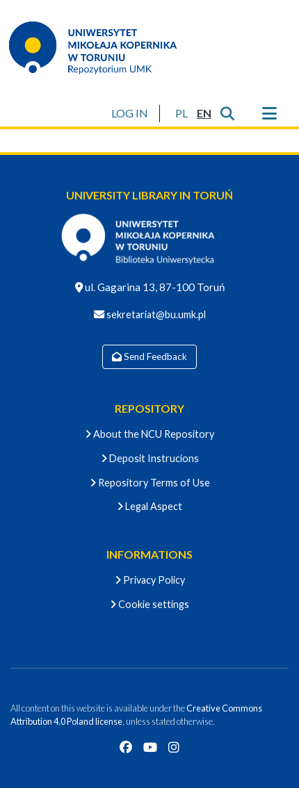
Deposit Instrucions (150, 458)
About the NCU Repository (149, 434)
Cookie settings (149, 604)
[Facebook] (126, 747)
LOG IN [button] (130, 113)
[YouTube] (150, 747)
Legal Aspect (149, 506)
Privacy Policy (150, 580)
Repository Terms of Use (150, 483)
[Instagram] (173, 747)
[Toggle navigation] (269, 113)
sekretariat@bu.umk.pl (155, 314)
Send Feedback (149, 356)
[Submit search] (227, 113)
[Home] (101, 47)
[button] (181, 113)
